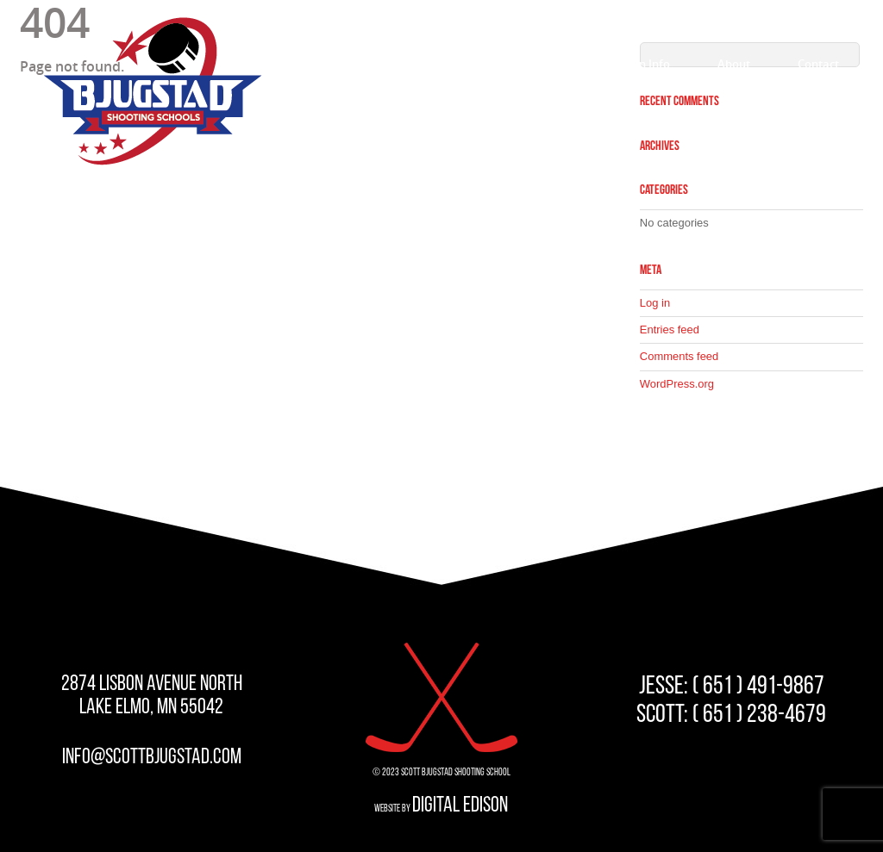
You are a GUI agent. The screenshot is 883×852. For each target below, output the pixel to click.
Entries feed (669, 329)
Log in (655, 302)
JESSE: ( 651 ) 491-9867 (731, 687)
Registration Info (625, 64)
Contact (818, 64)
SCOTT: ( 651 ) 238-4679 (731, 715)
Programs (506, 64)
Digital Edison (460, 806)
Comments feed (679, 356)
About (733, 64)
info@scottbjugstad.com (151, 757)
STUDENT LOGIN (791, 18)
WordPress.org (677, 383)
